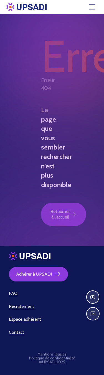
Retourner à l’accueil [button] (63, 214)
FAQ (13, 293)
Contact (16, 332)
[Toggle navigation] (95, 7)
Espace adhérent (25, 319)
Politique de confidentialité (52, 358)
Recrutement (21, 306)
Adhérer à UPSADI (38, 274)
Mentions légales (52, 354)
